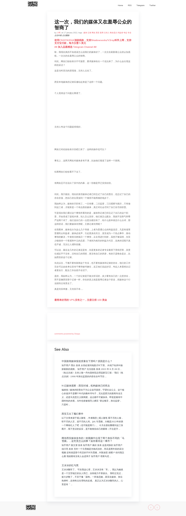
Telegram (140, 5)
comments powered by (67, 334)
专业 (129, 32)
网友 (93, 32)
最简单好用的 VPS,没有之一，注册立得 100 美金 (80, 299)
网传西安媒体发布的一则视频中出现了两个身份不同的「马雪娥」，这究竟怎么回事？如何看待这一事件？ (93, 439)
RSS (130, 5)
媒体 (85, 32)
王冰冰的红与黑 (70, 465)
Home (120, 5)
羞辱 (101, 32)
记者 (89, 32)
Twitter (152, 5)
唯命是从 (113, 32)
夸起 (125, 32)
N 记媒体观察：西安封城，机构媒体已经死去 (86, 385)
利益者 (120, 32)
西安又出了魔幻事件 (72, 413)
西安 (97, 32)
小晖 (59, 32)
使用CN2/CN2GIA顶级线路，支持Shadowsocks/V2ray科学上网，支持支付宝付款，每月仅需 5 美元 (92, 41)
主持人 (106, 32)
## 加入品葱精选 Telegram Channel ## (75, 46)
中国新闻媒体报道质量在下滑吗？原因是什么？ (87, 361)
